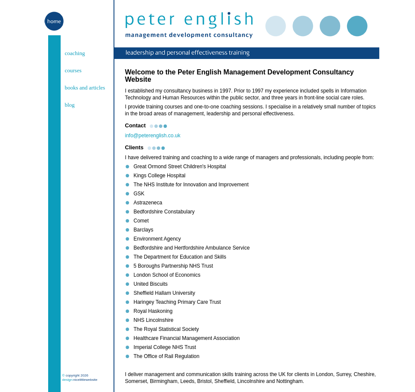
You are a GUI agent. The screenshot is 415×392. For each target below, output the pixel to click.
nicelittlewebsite (85, 380)
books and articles (85, 87)
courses (73, 70)
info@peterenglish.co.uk (153, 136)
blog (70, 105)
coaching (75, 53)
